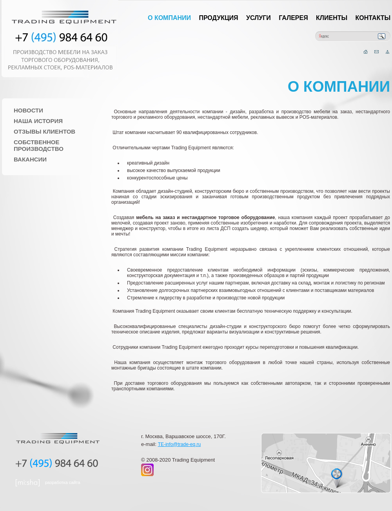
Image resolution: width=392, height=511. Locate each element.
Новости (28, 110)
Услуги (258, 17)
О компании (169, 17)
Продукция (218, 17)
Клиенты (331, 17)
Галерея (293, 17)
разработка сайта (62, 482)
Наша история (38, 121)
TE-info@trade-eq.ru (179, 444)
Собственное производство (39, 145)
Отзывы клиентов (44, 131)
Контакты (373, 17)
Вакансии (30, 159)
